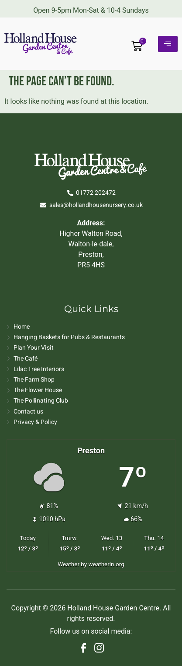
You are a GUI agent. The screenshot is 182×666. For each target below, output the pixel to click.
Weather (68, 564)
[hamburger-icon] (168, 44)
